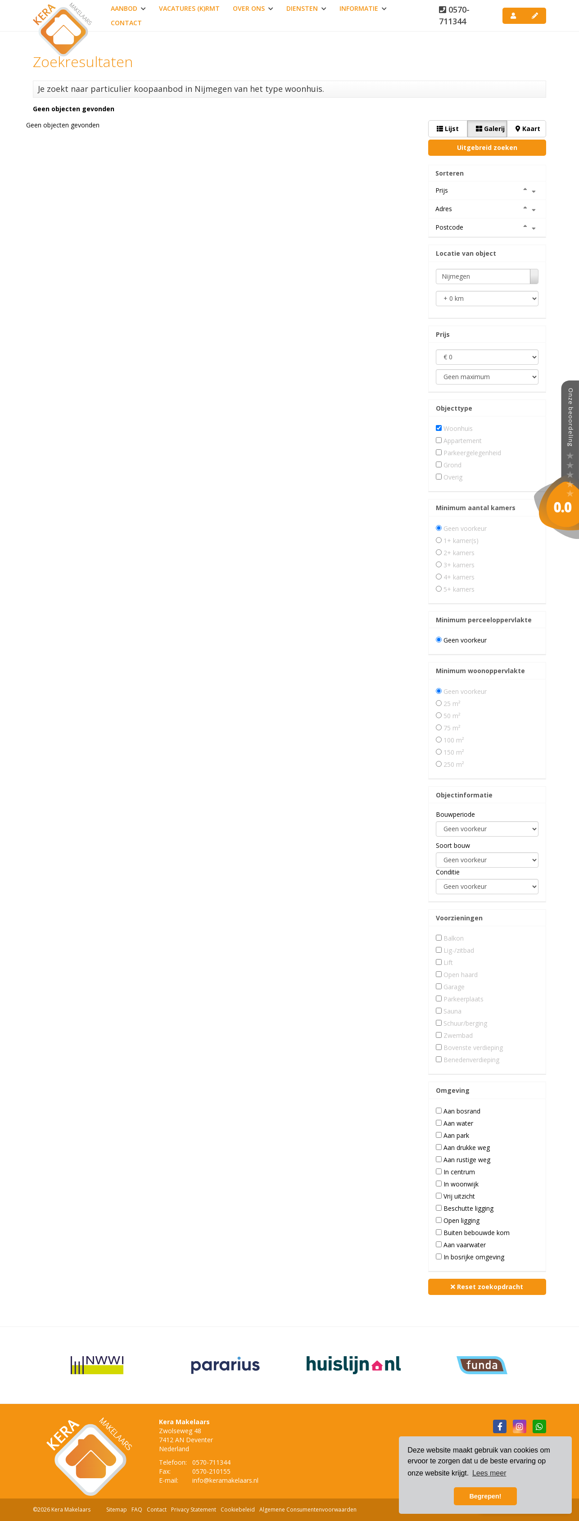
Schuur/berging (465, 1023)
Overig (452, 477)
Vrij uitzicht (459, 1196)
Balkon (453, 938)
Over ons (253, 8)
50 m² (452, 715)
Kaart (528, 128)
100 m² (453, 740)
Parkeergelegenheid (472, 452)
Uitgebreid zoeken (487, 147)
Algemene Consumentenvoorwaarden (308, 1509)
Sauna (452, 1011)
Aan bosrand (461, 1111)
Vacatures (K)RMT (189, 8)
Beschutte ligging (468, 1208)
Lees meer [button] (489, 1473)
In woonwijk (461, 1184)
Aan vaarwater (464, 1244)
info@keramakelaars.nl (225, 1480)
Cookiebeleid (238, 1509)
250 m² (453, 764)
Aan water (458, 1123)
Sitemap (116, 1509)
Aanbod (128, 8)
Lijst (448, 128)
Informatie (363, 8)
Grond (452, 465)
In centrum (459, 1172)
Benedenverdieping (471, 1059)
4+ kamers (459, 577)
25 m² (452, 703)
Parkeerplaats (463, 999)
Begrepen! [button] (485, 1496)
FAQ (136, 1509)
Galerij (490, 128)
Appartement (462, 440)
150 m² (453, 752)
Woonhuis (458, 428)
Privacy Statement (193, 1509)
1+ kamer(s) (461, 540)
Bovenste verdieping (473, 1047)
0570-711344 (454, 15)
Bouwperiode (455, 814)
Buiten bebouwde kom (476, 1232)
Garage (454, 986)
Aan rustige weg (466, 1159)
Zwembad (458, 1035)
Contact (126, 22)
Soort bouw (453, 845)
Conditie (448, 872)
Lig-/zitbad (458, 950)
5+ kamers (459, 589)
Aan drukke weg (466, 1147)
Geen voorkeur (465, 528)
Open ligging (461, 1220)
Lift (448, 962)
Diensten (306, 8)
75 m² (452, 728)
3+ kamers (459, 565)
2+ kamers (459, 552)
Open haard (460, 974)
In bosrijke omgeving (473, 1257)
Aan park (456, 1135)
